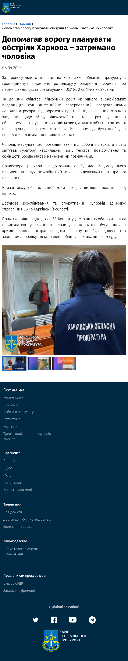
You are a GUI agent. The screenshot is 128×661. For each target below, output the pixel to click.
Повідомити (12, 512)
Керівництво (13, 397)
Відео (7, 468)
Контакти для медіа (18, 490)
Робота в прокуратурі (19, 412)
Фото (7, 475)
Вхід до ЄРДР (13, 583)
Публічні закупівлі (64, 607)
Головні (9, 461)
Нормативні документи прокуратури (21, 551)
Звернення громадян (19, 527)
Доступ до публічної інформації (27, 519)
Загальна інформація (20, 591)
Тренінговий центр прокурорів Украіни (27, 436)
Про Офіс (10, 405)
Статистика (11, 419)
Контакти (10, 427)
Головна (8, 24)
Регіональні (12, 483)
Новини (25, 24)
